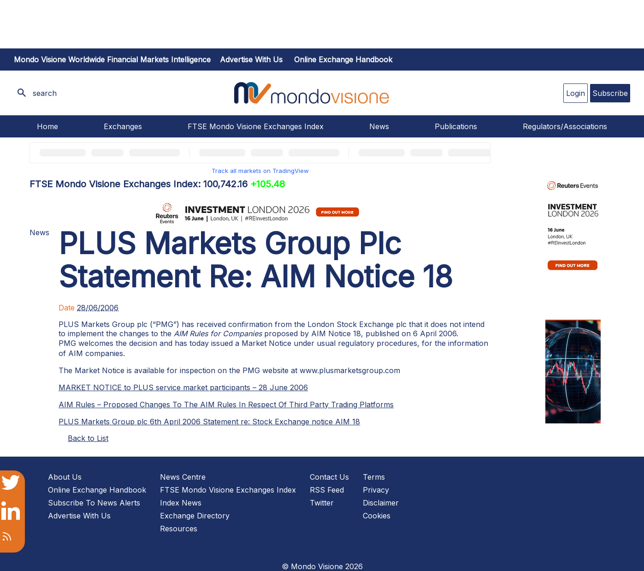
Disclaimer (381, 502)
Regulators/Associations (565, 126)
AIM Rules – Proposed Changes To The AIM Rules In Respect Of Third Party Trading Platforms (226, 404)
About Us (65, 477)
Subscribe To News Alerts (94, 502)
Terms (374, 477)
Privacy (376, 489)
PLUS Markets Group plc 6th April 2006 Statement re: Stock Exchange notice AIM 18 (209, 421)
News (379, 126)
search (45, 93)
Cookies (376, 515)
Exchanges (123, 126)
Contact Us (329, 477)
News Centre (183, 477)
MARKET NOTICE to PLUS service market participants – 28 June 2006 (183, 387)
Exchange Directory (195, 515)
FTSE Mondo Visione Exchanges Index (256, 126)
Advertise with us (251, 59)
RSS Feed (327, 489)
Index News (180, 502)
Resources (178, 528)
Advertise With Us (79, 515)
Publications (456, 126)
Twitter (322, 502)
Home (47, 126)
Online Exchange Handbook (343, 59)
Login (575, 93)
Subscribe (610, 93)
